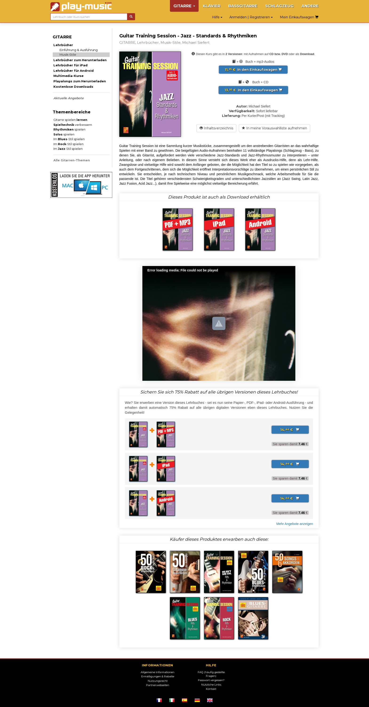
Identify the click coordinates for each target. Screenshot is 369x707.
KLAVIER (212, 6)
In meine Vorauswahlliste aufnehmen (274, 128)
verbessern (72, 125)
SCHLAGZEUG (279, 6)
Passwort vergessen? (211, 680)
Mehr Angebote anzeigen (294, 524)
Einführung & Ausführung (79, 50)
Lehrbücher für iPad (70, 65)
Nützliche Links (211, 684)
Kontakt (211, 689)
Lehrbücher (63, 45)
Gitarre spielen (70, 120)
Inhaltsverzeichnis (216, 128)
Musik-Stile (68, 54)
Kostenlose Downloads (73, 86)
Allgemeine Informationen (157, 672)
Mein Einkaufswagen (299, 17)
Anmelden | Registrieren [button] (251, 17)
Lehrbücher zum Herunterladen (79, 60)
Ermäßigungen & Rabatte (157, 676)
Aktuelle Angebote (68, 98)
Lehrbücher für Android (73, 70)
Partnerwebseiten (157, 685)
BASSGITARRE (242, 6)
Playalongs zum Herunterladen (79, 81)
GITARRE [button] (184, 6)
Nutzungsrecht (158, 681)
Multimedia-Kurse (68, 76)
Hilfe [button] (217, 17)
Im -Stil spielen (69, 139)
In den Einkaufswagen (253, 70)
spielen (69, 129)
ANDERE (310, 6)
